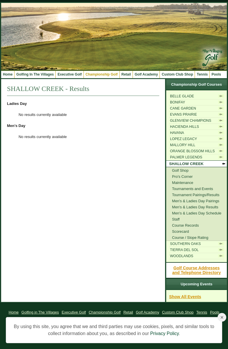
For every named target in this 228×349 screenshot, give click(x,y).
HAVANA (177, 133)
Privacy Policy (164, 333)
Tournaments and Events (192, 189)
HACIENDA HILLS (184, 127)
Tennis (202, 74)
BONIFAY (177, 102)
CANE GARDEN (183, 108)
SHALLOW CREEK (186, 164)
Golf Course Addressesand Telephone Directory (196, 270)
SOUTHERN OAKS (185, 244)
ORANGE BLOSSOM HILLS (192, 151)
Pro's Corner (182, 176)
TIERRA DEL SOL (184, 250)
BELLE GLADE (182, 96)
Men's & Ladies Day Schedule (196, 213)
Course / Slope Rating (190, 237)
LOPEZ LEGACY (183, 139)
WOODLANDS (181, 256)
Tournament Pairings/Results (195, 195)
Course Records (185, 225)
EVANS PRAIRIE (183, 114)
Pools (216, 74)
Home (7, 74)
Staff (176, 219)
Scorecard (180, 231)
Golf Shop (180, 170)
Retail (126, 74)
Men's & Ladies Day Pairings (195, 201)
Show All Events (185, 296)
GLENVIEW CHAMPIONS (190, 121)
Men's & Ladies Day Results (195, 207)
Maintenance (182, 182)
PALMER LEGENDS (186, 157)
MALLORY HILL (182, 145)
